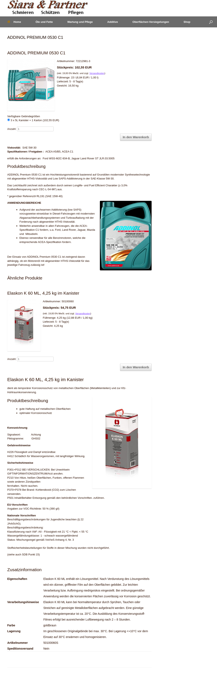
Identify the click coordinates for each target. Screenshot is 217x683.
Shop (187, 21)
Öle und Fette (44, 21)
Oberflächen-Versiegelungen (150, 21)
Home (14, 21)
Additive (112, 21)
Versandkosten (97, 73)
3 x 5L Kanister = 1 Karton (33, 120)
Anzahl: (11, 129)
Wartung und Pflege (80, 21)
